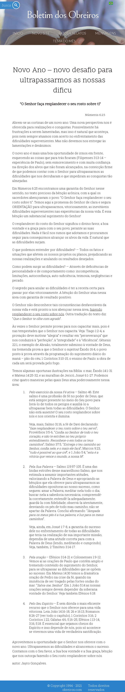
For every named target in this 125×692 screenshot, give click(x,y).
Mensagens (105, 33)
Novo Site (41, 33)
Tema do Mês (64, 41)
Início (18, 33)
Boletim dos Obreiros (62, 15)
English (118, 3)
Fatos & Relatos (72, 33)
